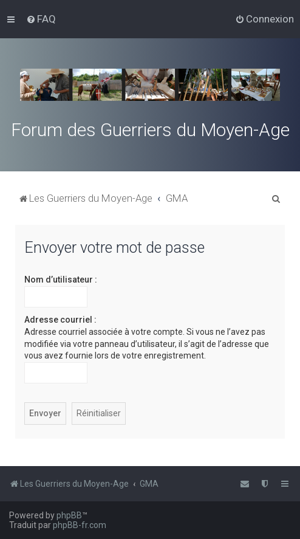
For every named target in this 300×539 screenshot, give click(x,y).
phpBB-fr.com (79, 525)
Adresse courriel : (60, 319)
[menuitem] (41, 18)
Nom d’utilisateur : (60, 279)
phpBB (69, 515)
